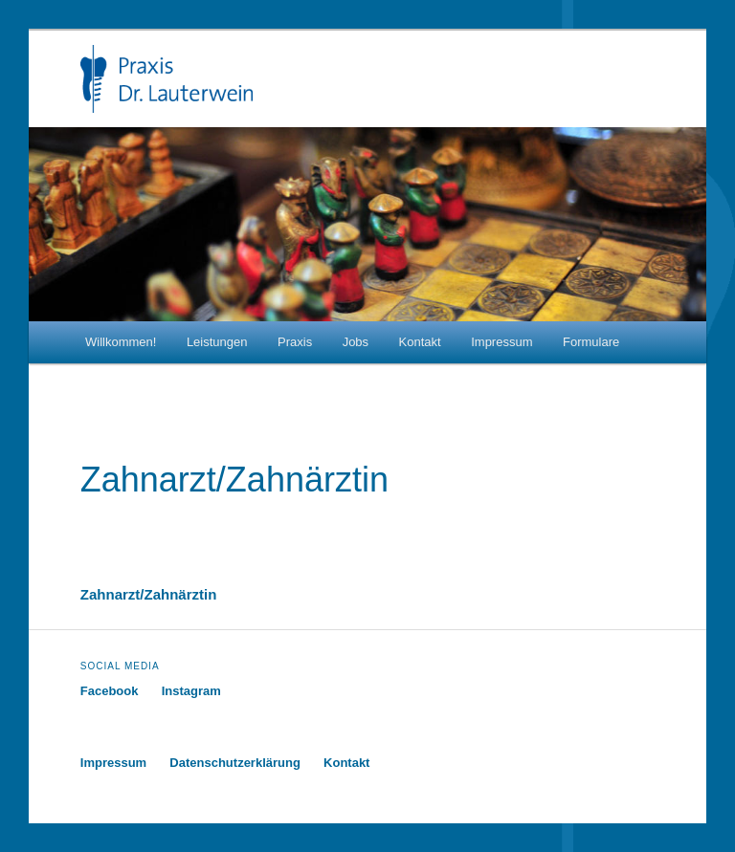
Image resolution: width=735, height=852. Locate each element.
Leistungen (217, 342)
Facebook (109, 691)
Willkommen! (120, 342)
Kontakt (420, 342)
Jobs (355, 342)
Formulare (591, 342)
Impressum (501, 342)
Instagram (191, 691)
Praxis (295, 342)
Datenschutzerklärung (235, 762)
